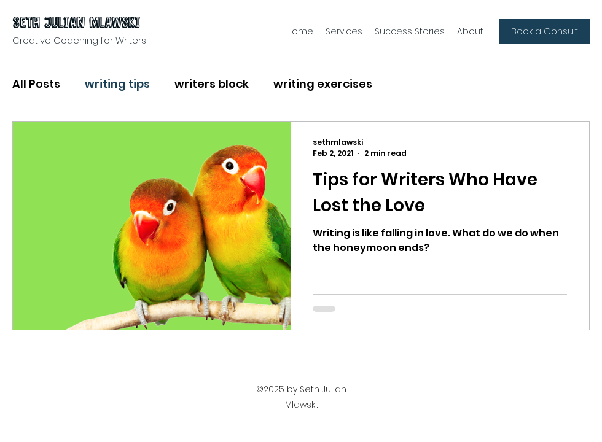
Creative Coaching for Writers (79, 40)
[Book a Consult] (544, 31)
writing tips (117, 83)
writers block (211, 83)
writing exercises (322, 83)
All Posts (36, 83)
